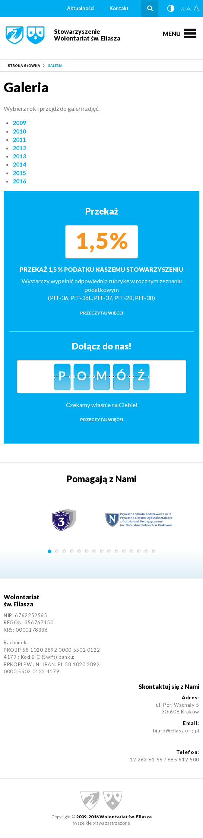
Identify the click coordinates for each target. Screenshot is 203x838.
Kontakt (119, 8)
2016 (19, 180)
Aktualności (81, 8)
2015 (19, 172)
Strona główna (24, 66)
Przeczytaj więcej (101, 312)
